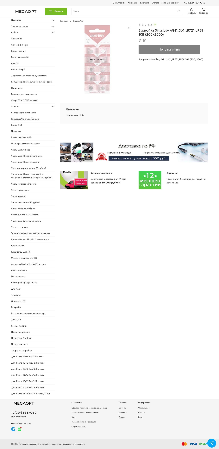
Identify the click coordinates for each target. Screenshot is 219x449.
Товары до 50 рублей (21, 350)
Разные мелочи (19, 325)
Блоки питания (18, 51)
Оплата (155, 2)
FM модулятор (18, 276)
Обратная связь (78, 426)
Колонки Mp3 (18, 69)
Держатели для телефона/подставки (29, 75)
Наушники (16, 20)
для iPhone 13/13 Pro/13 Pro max (27, 369)
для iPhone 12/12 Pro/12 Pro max (27, 362)
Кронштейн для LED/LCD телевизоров (30, 239)
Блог (74, 417)
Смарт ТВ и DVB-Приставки (24, 100)
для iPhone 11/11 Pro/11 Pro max (27, 356)
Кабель (14, 32)
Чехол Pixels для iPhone (23, 208)
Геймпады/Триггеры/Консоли (25, 118)
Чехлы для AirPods (20, 149)
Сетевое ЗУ (16, 38)
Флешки (15, 106)
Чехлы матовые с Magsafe (23, 183)
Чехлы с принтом (19, 227)
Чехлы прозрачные (20, 190)
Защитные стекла (19, 26)
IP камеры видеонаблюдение (25, 143)
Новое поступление (20, 332)
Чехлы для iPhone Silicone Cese (26, 155)
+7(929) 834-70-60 (194, 2)
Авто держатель (19, 270)
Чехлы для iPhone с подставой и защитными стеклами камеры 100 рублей (31, 176)
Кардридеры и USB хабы (23, 112)
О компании (119, 2)
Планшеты (16, 131)
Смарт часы (16, 88)
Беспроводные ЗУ (20, 57)
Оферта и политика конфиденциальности (89, 407)
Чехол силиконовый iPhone (24, 214)
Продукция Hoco (19, 344)
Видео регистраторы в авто (24, 282)
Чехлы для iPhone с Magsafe (25, 162)
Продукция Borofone (21, 338)
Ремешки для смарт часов (24, 94)
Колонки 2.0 (17, 245)
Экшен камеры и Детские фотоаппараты (30, 233)
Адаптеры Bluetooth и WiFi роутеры (28, 264)
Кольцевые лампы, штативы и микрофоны (31, 81)
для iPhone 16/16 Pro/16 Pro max (27, 387)
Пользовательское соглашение (85, 412)
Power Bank (16, 125)
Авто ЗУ (15, 63)
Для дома (16, 319)
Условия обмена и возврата (84, 421)
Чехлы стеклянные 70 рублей (25, 202)
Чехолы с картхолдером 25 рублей (28, 168)
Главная (64, 21)
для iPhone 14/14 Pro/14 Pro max (27, 375)
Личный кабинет (170, 2)
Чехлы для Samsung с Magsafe (26, 221)
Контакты (132, 2)
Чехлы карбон (18, 196)
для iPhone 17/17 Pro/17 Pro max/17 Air (30, 393)
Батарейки (78, 21)
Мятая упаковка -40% (21, 137)
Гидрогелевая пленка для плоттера (28, 313)
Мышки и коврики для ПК (24, 258)
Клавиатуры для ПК (20, 251)
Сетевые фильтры (19, 44)
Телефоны (16, 295)
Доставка (144, 2)
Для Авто (15, 288)
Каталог (56, 11)
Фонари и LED (18, 301)
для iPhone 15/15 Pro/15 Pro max (27, 381)
